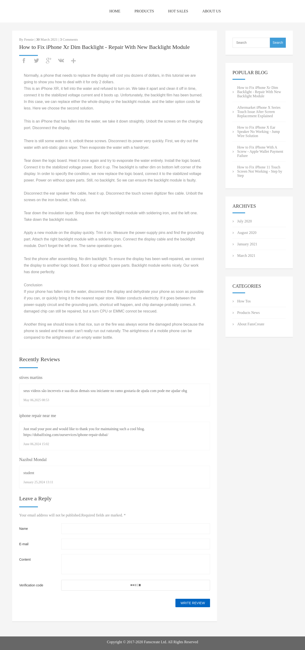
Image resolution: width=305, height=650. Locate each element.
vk (61, 60)
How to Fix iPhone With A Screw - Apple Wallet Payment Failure (260, 151)
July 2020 (244, 221)
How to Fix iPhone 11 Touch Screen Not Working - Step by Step (259, 171)
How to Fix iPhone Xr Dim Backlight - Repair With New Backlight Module (259, 92)
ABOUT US (211, 11)
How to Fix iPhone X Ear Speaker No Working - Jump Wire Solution (258, 131)
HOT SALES (178, 11)
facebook (24, 60)
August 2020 (246, 233)
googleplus (48, 60)
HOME (114, 11)
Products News (248, 313)
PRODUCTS (144, 11)
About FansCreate (250, 324)
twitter (36, 60)
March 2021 (246, 256)
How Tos (244, 301)
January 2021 (247, 244)
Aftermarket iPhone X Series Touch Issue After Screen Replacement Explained (258, 111)
